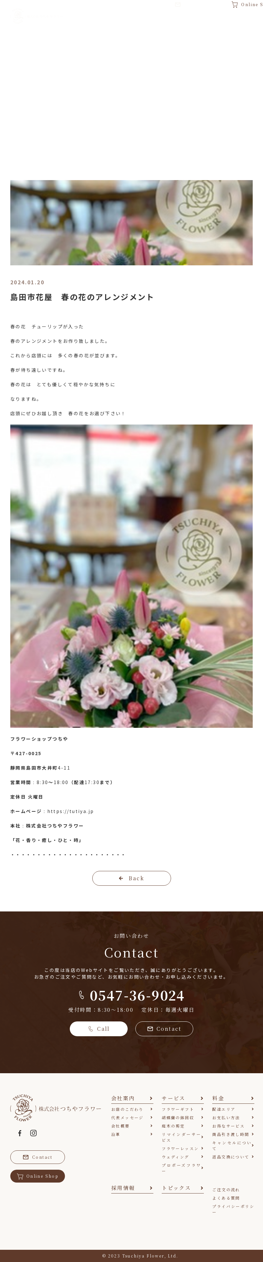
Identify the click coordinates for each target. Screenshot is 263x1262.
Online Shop (38, 1176)
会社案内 (83, 21)
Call (98, 1028)
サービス (124, 21)
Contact (164, 1028)
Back (131, 878)
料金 (160, 24)
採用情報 (195, 21)
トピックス (232, 25)
